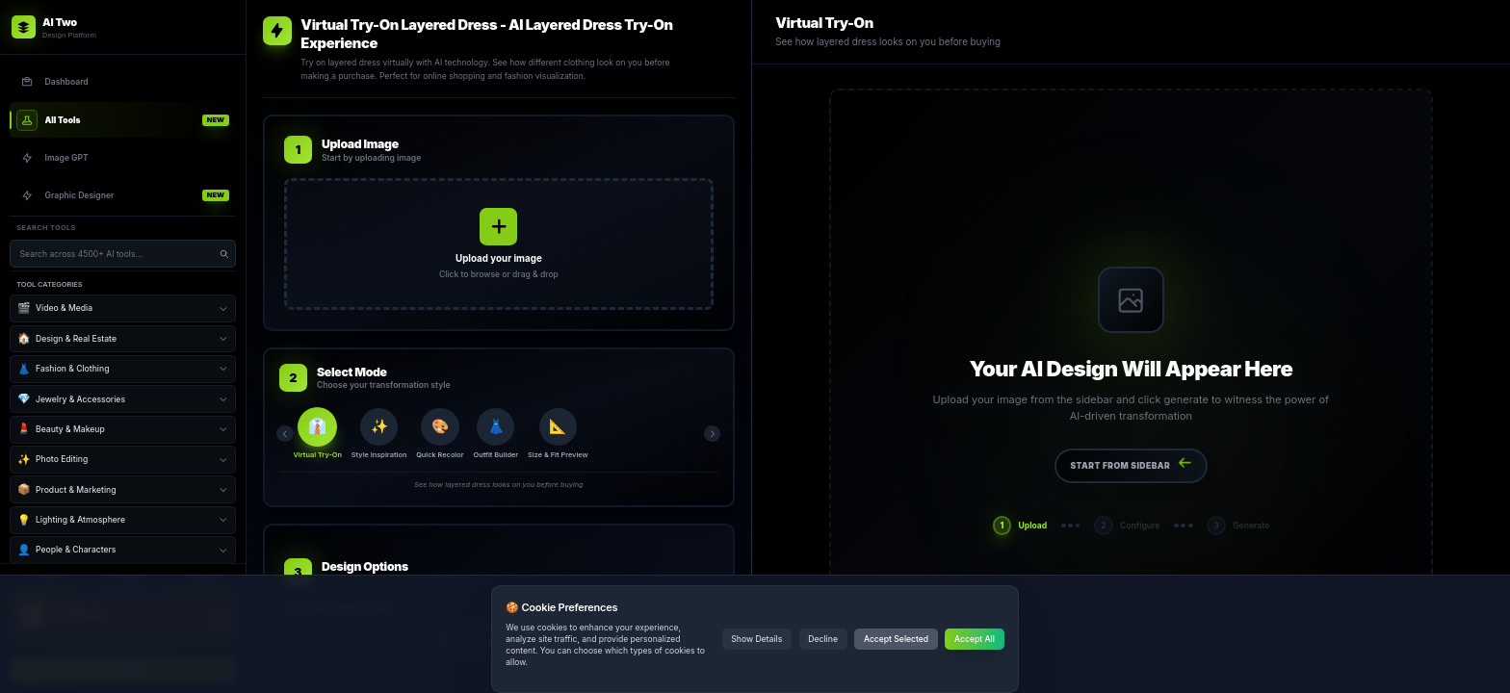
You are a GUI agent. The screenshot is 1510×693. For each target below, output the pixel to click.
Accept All (974, 639)
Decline (823, 639)
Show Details (756, 639)
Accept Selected (896, 639)
